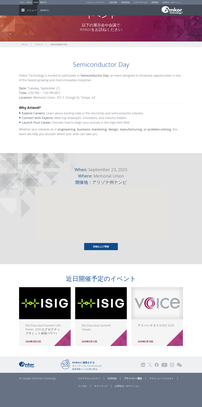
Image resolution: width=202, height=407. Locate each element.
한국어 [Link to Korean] (29, 2)
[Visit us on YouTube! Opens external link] (164, 380)
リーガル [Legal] (82, 401)
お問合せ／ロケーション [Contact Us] (171, 2)
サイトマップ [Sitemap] (101, 401)
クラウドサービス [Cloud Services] (140, 2)
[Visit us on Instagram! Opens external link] (172, 380)
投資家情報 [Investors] (125, 2)
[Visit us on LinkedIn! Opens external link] (143, 380)
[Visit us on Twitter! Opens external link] (150, 380)
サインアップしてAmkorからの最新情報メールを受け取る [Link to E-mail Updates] (87, 381)
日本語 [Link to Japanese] (35, 2)
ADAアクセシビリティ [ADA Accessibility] (89, 393)
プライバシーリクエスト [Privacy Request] (161, 393)
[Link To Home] (172, 10)
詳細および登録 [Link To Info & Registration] (101, 262)
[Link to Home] (27, 379)
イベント (39, 60)
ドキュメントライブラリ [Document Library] (95, 2)
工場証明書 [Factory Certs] (113, 2)
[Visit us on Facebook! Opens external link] (156, 380)
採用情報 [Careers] (155, 2)
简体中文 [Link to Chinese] (43, 2)
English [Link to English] (22, 2)
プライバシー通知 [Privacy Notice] (133, 393)
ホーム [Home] (24, 60)
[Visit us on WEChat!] (179, 380)
